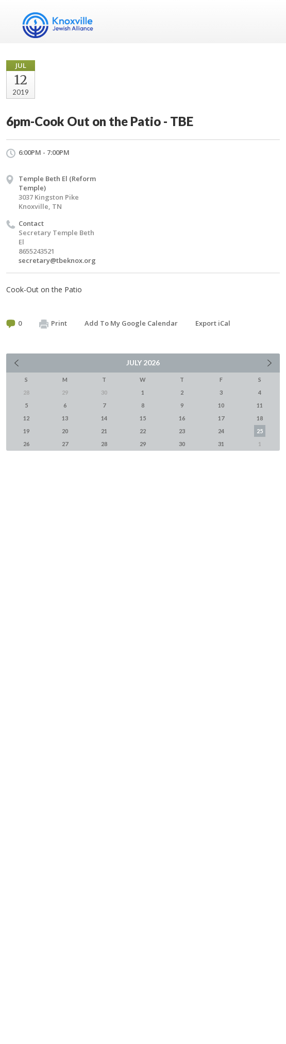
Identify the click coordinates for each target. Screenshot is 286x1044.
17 (221, 418)
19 (26, 431)
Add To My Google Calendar (131, 323)
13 (65, 418)
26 (26, 443)
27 (65, 443)
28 (104, 443)
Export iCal (212, 323)
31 (221, 443)
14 (104, 418)
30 (182, 443)
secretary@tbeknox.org (57, 260)
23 (182, 431)
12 (26, 418)
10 (221, 405)
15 (143, 418)
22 (143, 431)
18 (260, 418)
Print (53, 323)
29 (143, 443)
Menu (268, 21)
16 (182, 418)
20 (65, 431)
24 (221, 431)
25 (260, 431)
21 (104, 431)
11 (260, 405)
